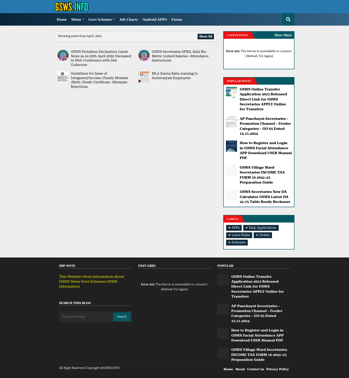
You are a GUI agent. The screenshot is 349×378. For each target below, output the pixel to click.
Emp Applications (262, 228)
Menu (76, 19)
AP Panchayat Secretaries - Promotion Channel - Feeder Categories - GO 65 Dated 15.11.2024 (265, 126)
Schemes (239, 242)
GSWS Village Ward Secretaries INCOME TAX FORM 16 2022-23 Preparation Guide (262, 174)
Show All (205, 36)
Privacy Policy (277, 369)
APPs (235, 228)
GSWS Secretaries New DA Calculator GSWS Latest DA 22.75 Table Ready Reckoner (265, 197)
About (240, 369)
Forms (176, 19)
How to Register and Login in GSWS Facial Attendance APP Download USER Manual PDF (266, 150)
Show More (283, 35)
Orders (264, 235)
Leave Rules (241, 235)
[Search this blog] (86, 316)
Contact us (255, 369)
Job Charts (128, 19)
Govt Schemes (100, 19)
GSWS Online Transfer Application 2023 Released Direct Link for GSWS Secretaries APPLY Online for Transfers (263, 99)
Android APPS (154, 19)
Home (62, 19)
